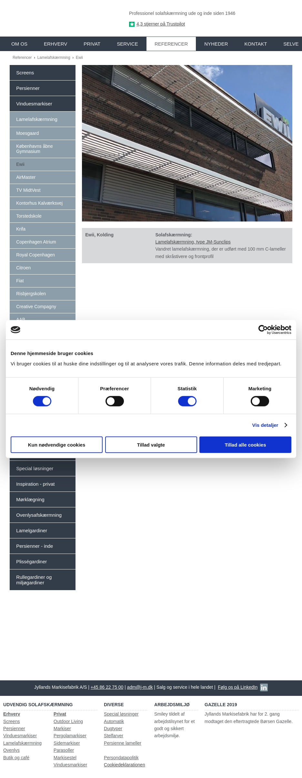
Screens (25, 72)
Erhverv (55, 44)
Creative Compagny (36, 306)
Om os (19, 44)
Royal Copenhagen (35, 254)
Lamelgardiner (31, 530)
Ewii (79, 57)
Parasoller (64, 750)
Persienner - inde (34, 546)
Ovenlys (11, 750)
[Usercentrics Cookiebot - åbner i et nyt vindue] (263, 330)
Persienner (28, 88)
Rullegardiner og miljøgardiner (34, 579)
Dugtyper (113, 728)
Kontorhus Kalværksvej (39, 203)
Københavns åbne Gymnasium (34, 149)
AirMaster (25, 177)
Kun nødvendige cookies (57, 444)
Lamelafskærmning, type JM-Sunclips (192, 241)
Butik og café (16, 757)
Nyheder (216, 44)
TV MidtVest (28, 190)
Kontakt (256, 44)
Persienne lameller (122, 743)
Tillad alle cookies (245, 444)
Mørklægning (30, 499)
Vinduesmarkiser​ (70, 764)
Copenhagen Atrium (36, 241)
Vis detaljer (265, 425)
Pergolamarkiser (70, 735)
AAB (20, 319)
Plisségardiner (31, 561)
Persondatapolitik (121, 757)
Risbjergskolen (31, 293)
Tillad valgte (151, 444)
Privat (92, 44)
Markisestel (65, 757)
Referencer (171, 44)
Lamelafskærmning (54, 57)
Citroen (23, 267)
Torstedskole (29, 216)
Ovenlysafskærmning (39, 515)
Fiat (20, 280)
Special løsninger (34, 468)
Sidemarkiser (67, 743)
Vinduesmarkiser (34, 103)
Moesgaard (27, 133)
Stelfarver (113, 735)
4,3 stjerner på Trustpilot (160, 24)
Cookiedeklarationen (124, 764)
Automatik (114, 721)
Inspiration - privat (35, 484)
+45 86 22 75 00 (107, 687)
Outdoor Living (68, 721)
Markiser (62, 728)
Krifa (20, 229)
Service (127, 44)
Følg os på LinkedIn (237, 687)
